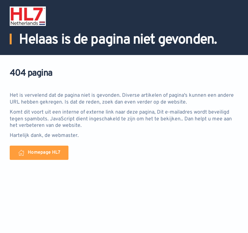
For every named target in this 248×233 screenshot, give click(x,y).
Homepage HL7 (39, 153)
